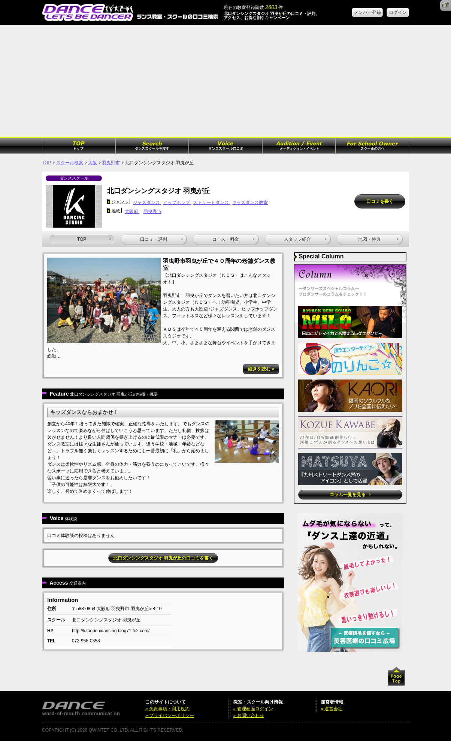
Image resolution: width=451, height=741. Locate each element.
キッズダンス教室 (250, 202)
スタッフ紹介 (305, 239)
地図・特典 (378, 239)
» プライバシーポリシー (169, 715)
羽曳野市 (111, 162)
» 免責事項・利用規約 (167, 708)
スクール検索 (69, 162)
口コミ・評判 (161, 239)
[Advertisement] (225, 81)
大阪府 (132, 211)
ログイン (398, 12)
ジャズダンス (147, 202)
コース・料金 (233, 239)
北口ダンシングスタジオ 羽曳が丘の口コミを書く (163, 558)
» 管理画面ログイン (253, 708)
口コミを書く (379, 201)
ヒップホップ (177, 202)
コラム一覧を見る (350, 494)
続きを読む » (261, 369)
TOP (46, 162)
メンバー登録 (367, 12)
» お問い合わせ (248, 715)
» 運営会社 (331, 708)
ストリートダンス (211, 202)
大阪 (92, 162)
